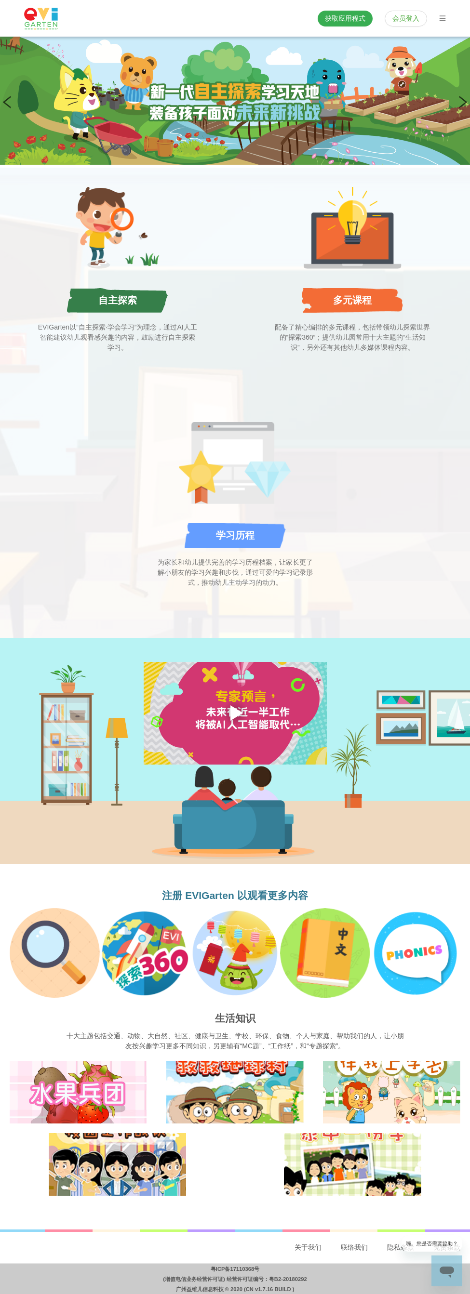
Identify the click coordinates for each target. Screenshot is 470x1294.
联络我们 (354, 1247)
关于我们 (308, 1247)
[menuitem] (308, 1248)
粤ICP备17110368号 (235, 1269)
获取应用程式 (345, 18)
